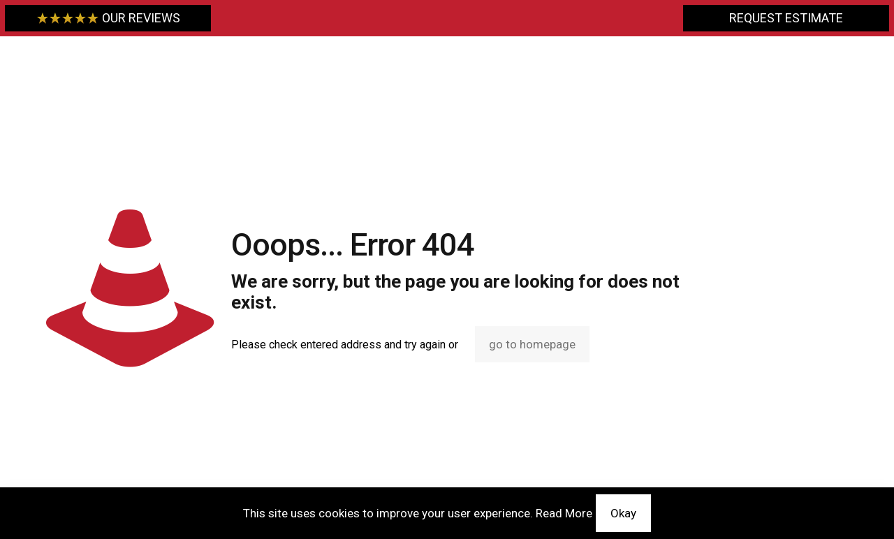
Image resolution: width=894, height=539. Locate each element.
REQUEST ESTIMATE (786, 17)
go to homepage (532, 344)
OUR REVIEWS (108, 17)
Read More (564, 513)
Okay (623, 513)
